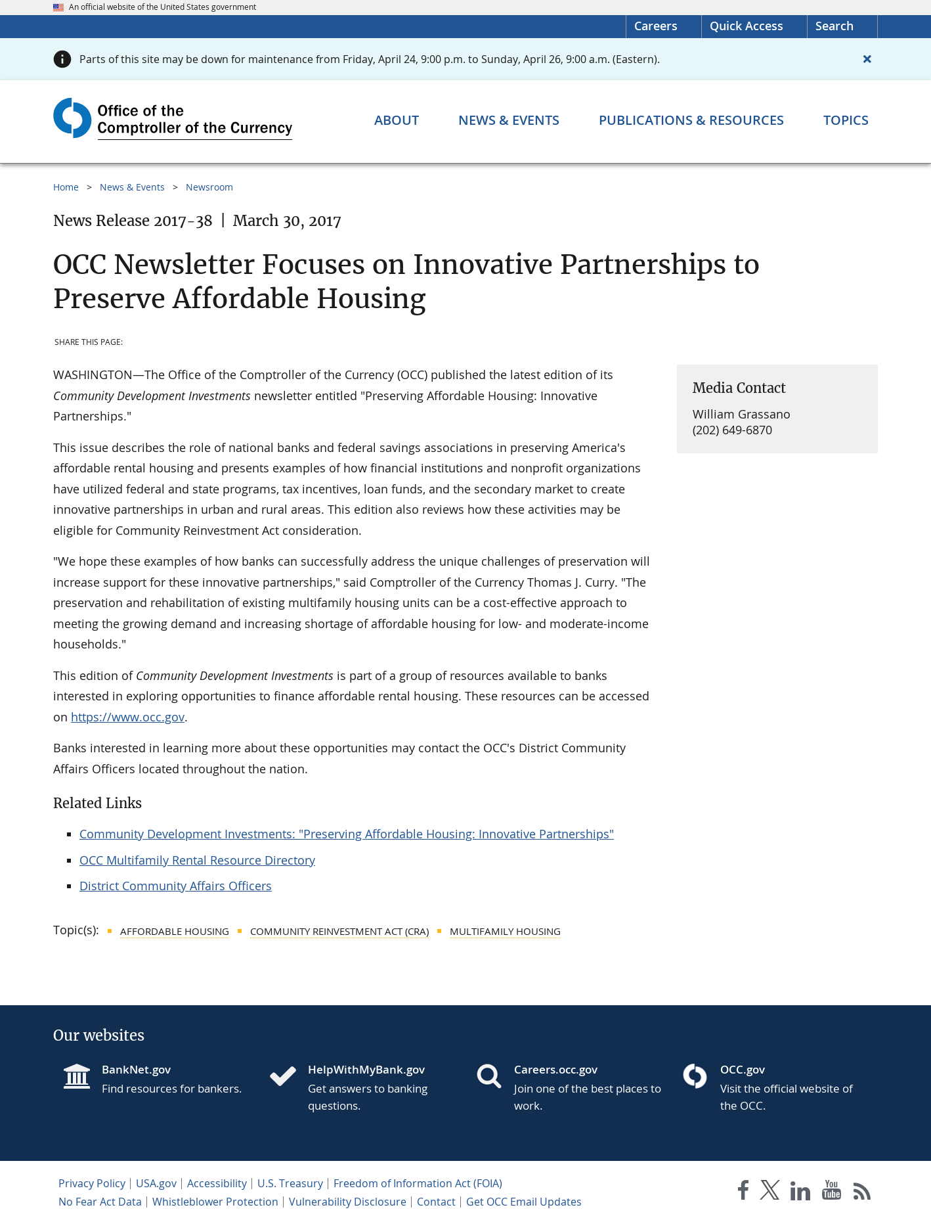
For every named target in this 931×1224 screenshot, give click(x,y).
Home (66, 187)
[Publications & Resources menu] (691, 120)
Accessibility (217, 1183)
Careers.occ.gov (555, 1069)
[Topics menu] (846, 120)
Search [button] (834, 26)
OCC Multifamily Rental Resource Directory (197, 860)
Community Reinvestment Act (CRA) (339, 931)
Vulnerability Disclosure (347, 1201)
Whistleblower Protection (215, 1201)
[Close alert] (867, 59)
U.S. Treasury (290, 1183)
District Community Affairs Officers (175, 886)
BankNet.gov (136, 1069)
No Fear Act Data (100, 1201)
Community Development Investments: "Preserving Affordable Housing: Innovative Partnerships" (346, 834)
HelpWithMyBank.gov (366, 1069)
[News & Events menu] (508, 120)
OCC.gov (742, 1069)
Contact (436, 1201)
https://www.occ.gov (127, 717)
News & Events (132, 187)
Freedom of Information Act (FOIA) (418, 1183)
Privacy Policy (91, 1183)
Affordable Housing (174, 931)
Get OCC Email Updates (524, 1201)
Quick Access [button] (746, 26)
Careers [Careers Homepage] (656, 26)
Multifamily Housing (505, 931)
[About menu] (396, 120)
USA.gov (156, 1183)
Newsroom (209, 187)
